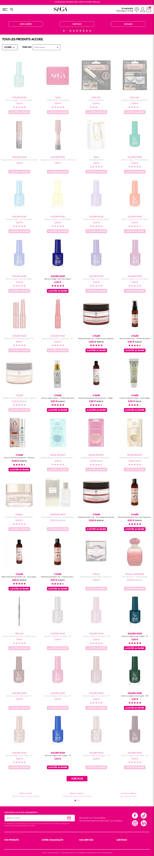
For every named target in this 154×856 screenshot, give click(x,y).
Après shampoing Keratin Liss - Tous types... (19, 577)
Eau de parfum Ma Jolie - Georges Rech (58, 517)
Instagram (134, 823)
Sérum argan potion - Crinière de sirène (58, 398)
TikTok (143, 815)
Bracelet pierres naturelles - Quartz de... (96, 577)
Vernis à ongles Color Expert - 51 (58, 755)
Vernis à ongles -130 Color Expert (96, 279)
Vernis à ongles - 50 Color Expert (19, 100)
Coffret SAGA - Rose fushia (58, 100)
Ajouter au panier (19, 112)
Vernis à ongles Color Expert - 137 (96, 696)
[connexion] (142, 10)
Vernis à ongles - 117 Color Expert (134, 160)
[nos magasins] (127, 9)
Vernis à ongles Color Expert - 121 (19, 696)
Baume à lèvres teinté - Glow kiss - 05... (58, 338)
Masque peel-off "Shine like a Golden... (134, 458)
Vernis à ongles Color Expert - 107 (96, 636)
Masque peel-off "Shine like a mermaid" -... (58, 458)
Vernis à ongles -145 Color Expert (134, 279)
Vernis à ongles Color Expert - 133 (134, 696)
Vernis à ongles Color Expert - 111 (135, 636)
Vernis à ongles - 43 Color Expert (19, 219)
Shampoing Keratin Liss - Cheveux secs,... (58, 577)
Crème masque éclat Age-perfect (19, 517)
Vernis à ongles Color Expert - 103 (57, 636)
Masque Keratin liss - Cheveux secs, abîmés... (96, 338)
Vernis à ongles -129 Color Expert (57, 279)
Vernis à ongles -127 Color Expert (134, 219)
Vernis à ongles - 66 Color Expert (96, 219)
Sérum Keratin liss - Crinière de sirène (135, 338)
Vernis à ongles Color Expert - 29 (135, 755)
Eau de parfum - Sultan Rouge (134, 577)
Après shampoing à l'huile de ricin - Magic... (96, 398)
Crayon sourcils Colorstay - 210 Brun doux (19, 636)
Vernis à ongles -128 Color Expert (19, 279)
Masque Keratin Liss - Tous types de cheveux (96, 517)
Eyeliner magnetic (96, 100)
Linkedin (143, 823)
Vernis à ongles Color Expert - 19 (58, 696)
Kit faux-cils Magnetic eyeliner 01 (134, 100)
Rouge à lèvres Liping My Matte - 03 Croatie (19, 160)
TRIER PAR (27, 47)
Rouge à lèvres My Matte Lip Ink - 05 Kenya (57, 160)
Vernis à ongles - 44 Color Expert (57, 219)
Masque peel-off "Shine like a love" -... (96, 458)
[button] (63, 30)
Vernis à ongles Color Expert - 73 (19, 755)
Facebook (134, 815)
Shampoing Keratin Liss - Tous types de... (134, 517)
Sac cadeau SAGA (96, 160)
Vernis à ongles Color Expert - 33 (96, 755)
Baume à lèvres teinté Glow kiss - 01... (19, 338)
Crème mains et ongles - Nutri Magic (135, 398)
